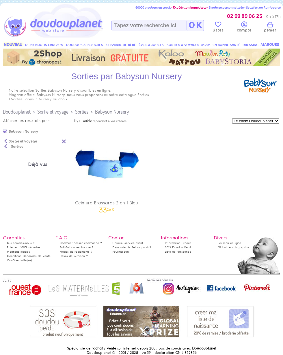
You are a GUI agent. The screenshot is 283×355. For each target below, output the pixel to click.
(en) (29, 260)
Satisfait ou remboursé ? (76, 247)
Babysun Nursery (112, 111)
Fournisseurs (121, 251)
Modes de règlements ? (75, 251)
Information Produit (178, 243)
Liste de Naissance (178, 251)
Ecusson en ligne (229, 243)
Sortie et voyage (52, 111)
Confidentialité (17, 260)
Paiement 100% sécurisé (23, 247)
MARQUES (269, 44)
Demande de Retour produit (131, 247)
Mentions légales (18, 251)
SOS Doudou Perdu (178, 247)
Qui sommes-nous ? (21, 243)
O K (195, 25)
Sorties (81, 111)
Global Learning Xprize (233, 247)
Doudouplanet (17, 111)
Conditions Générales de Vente (29, 256)
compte (244, 28)
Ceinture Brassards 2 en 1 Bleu (106, 170)
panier (270, 28)
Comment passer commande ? (80, 243)
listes (218, 28)
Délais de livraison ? (73, 256)
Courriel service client (127, 243)
